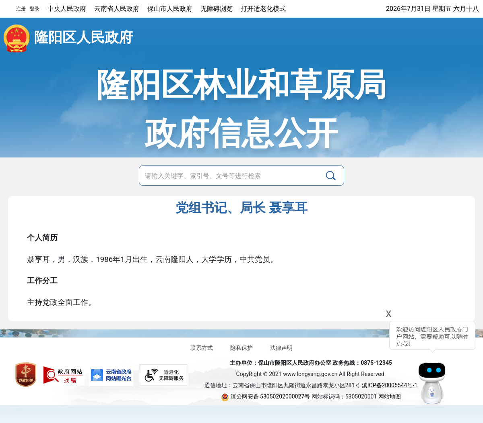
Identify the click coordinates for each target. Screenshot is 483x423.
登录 (34, 9)
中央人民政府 (66, 8)
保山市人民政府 (169, 8)
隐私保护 (241, 348)
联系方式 (201, 348)
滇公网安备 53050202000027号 (265, 396)
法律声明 (281, 348)
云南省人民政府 (116, 8)
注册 (21, 9)
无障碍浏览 (216, 8)
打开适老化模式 (263, 8)
